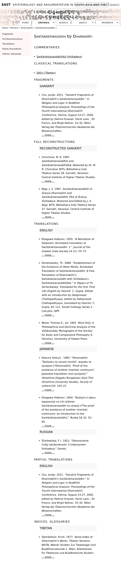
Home (25, 22)
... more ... (48, 135)
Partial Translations (11, 49)
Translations (8, 44)
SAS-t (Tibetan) (46, 72)
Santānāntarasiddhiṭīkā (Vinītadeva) (59, 56)
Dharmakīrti (27, 28)
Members (107, 22)
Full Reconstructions (12, 39)
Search (114, 5)
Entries (43, 22)
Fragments (7, 34)
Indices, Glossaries (11, 54)
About (83, 22)
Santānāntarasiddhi (45, 28)
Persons (14, 28)
